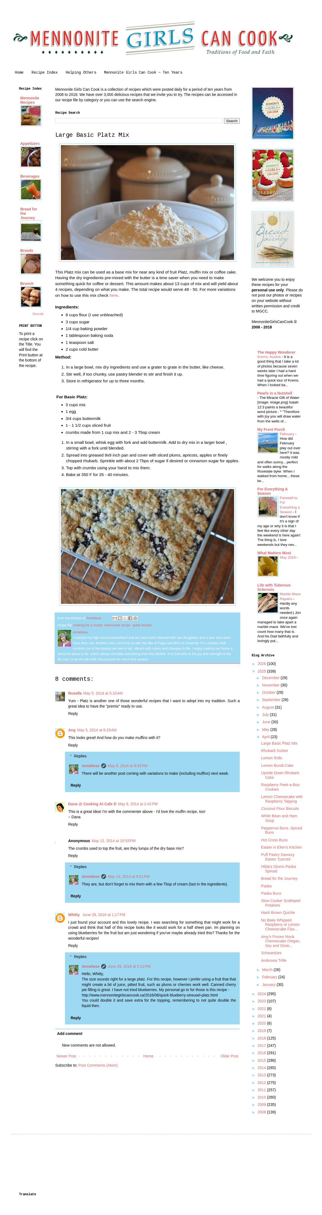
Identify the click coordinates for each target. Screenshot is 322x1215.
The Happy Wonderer (276, 352)
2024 (262, 994)
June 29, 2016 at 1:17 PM (104, 915)
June (266, 722)
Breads (26, 250)
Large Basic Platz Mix (279, 743)
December (271, 678)
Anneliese (91, 766)
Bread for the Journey (279, 878)
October (269, 692)
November (271, 685)
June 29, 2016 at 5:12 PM (129, 966)
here (114, 295)
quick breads (142, 625)
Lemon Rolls (271, 758)
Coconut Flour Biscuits (280, 808)
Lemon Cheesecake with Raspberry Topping (282, 798)
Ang (71, 730)
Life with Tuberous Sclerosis (274, 587)
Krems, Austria (269, 357)
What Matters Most (274, 553)
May (266, 729)
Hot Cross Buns (274, 840)
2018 (262, 1038)
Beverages (30, 176)
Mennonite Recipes (29, 100)
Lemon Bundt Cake (277, 765)
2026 (262, 664)
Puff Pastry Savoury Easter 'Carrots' (277, 856)
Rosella (75, 693)
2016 (262, 1053)
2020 (262, 1023)
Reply (73, 713)
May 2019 (288, 557)
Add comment (69, 1033)
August (268, 707)
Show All (37, 313)
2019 (262, 1030)
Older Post (229, 1056)
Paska (266, 886)
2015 (262, 1060)
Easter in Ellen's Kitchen (281, 847)
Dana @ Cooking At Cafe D (92, 804)
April (266, 737)
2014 (262, 1068)
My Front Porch (271, 429)
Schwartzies (271, 953)
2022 (262, 1008)
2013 (262, 1075)
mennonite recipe (117, 625)
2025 (262, 671)
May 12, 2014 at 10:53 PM (114, 841)
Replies (80, 756)
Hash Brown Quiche (278, 912)
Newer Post (66, 1056)
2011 (262, 1090)
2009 (262, 1104)
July (266, 714)
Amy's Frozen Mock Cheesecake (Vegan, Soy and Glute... (280, 941)
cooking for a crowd (87, 625)
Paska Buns (271, 893)
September (271, 700)
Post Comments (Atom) (98, 1065)
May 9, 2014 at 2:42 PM (138, 804)
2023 (262, 1001)
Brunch (27, 283)
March (268, 970)
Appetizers (30, 143)
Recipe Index (45, 72)
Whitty (74, 915)
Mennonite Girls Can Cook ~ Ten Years (143, 72)
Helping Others (81, 72)
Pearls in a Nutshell (274, 393)
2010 (262, 1097)
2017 (262, 1045)
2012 (262, 1082)
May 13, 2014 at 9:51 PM (128, 876)
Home (19, 72)
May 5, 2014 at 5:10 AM (103, 693)
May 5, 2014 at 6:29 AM (97, 730)
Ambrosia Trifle (273, 960)
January (269, 984)
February (287, 434)
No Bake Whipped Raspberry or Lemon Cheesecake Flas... (280, 924)
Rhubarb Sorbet (274, 750)
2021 (262, 1016)
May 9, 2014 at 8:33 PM (127, 766)
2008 (262, 1112)
